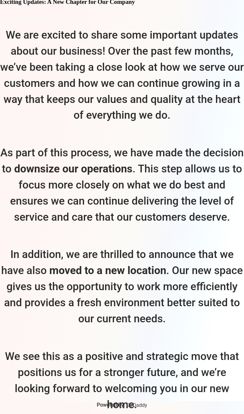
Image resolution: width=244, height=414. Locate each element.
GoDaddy (136, 405)
